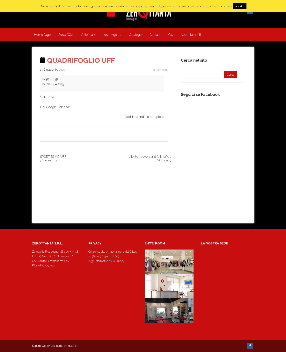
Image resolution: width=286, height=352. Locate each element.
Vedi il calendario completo (144, 117)
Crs (170, 35)
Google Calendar (58, 107)
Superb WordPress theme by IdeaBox (54, 345)
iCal (42, 107)
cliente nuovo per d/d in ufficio (139, 158)
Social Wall (66, 35)
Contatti (155, 35)
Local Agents (111, 35)
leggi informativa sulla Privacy (106, 261)
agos (62, 69)
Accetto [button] (239, 6)
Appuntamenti (191, 35)
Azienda (87, 35)
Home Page (42, 35)
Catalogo (135, 35)
